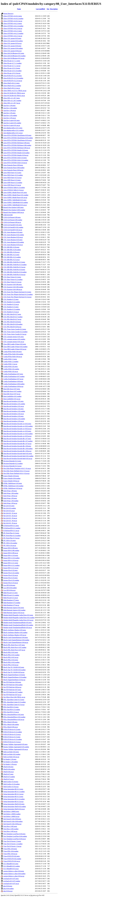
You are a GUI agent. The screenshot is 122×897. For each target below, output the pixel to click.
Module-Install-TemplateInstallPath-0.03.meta (17, 622)
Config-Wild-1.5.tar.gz (10, 364)
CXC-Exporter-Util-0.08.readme (13, 287)
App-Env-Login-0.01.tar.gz (11, 125)
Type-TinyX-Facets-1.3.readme (12, 844)
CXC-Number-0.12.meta (10, 299)
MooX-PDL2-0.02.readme (11, 662)
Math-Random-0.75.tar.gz (11, 605)
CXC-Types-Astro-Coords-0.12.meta (14, 329)
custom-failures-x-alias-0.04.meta (13, 871)
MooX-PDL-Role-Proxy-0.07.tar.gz (14, 650)
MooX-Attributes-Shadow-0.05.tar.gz (14, 635)
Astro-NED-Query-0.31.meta (12, 172)
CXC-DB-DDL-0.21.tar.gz (11, 259)
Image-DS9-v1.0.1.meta (10, 563)
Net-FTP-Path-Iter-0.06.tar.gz (12, 687)
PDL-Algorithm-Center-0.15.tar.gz (13, 704)
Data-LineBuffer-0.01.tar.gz (11, 399)
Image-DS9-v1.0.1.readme (11, 565)
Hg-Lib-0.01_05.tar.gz (10, 523)
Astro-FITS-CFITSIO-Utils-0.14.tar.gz (15, 162)
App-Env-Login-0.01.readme (12, 123)
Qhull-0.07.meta (8, 774)
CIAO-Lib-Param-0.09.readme (12, 220)
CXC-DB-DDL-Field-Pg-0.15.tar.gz (14, 267)
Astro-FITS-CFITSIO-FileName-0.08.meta (16, 143)
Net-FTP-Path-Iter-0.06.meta (12, 682)
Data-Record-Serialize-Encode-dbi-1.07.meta (17, 438)
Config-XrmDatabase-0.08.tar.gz (13, 386)
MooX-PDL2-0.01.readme (11, 655)
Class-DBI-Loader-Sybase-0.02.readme (15, 346)
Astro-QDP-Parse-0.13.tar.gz (12, 185)
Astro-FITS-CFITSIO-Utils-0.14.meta (15, 158)
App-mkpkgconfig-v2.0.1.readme (13, 130)
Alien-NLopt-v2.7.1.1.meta (11, 61)
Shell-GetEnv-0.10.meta (10, 781)
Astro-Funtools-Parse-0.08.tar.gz (13, 170)
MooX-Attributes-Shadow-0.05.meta (14, 630)
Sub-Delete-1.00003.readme (11, 814)
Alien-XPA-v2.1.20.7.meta (11, 98)
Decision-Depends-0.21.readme (13, 463)
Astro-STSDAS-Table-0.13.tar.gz (13, 190)
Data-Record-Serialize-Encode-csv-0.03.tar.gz (17, 436)
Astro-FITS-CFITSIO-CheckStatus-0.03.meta (17, 135)
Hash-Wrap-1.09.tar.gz (10, 503)
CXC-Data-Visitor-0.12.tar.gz (12, 282)
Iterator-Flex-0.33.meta (10, 578)
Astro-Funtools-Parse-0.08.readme (13, 167)
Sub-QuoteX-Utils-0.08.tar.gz (12, 824)
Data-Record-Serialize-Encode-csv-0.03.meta (17, 431)
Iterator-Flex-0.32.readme (11, 573)
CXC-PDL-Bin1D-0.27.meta (12, 314)
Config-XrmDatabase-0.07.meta (13, 374)
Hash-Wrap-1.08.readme (10, 493)
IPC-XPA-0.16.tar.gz (9, 545)
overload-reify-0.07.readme (11, 881)
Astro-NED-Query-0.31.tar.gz (12, 177)
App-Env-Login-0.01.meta (11, 120)
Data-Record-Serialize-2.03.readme (14, 419)
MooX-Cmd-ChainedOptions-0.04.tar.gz (15, 642)
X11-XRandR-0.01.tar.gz (11, 868)
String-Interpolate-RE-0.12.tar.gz (13, 801)
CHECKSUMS (8, 215)
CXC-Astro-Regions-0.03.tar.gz (13, 245)
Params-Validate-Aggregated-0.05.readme (16, 747)
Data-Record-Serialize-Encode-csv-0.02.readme (18, 426)
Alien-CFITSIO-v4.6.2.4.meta (12, 23)
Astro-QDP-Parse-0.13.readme (12, 182)
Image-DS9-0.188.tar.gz (10, 553)
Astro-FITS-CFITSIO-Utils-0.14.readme (15, 160)
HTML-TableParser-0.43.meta (12, 483)
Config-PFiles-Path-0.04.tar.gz (12, 356)
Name (19, 9)
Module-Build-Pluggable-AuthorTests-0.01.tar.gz (18, 620)
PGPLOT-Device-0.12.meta (11, 729)
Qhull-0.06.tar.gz (8, 772)
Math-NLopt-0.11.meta (10, 593)
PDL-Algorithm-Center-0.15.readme (14, 702)
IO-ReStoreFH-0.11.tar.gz (11, 530)
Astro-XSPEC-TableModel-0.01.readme (15, 202)
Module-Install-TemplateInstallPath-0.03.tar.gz (17, 627)
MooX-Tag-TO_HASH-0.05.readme (14, 670)
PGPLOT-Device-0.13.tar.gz (12, 742)
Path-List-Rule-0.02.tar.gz (11, 757)
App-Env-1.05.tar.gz (9, 118)
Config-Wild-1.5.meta (10, 359)
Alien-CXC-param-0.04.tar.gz (12, 51)
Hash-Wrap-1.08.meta (10, 491)
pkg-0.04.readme (8, 888)
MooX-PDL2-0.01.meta (10, 652)
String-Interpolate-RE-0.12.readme (14, 799)
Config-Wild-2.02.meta (10, 366)
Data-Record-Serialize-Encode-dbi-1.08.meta (17, 446)
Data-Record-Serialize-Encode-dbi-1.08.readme (18, 448)
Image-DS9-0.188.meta (10, 548)
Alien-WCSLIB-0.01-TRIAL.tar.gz (14, 93)
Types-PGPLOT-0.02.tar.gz (11, 861)
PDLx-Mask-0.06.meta (10, 722)
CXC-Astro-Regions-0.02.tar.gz (13, 237)
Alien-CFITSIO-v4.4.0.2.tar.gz (12, 21)
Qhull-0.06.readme (9, 769)
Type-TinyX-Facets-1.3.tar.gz (12, 846)
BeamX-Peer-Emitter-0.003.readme (14, 210)
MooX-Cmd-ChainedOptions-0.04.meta (15, 637)
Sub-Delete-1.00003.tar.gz (11, 816)
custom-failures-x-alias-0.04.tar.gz (13, 876)
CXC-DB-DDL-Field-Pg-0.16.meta (14, 269)
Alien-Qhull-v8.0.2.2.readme (12, 85)
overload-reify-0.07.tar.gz (11, 883)
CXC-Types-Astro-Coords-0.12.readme (15, 332)
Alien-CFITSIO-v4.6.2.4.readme (13, 26)
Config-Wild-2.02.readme (11, 369)
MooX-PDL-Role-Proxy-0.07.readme (14, 647)
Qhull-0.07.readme (9, 776)
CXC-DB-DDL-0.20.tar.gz (11, 252)
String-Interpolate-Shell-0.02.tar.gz (14, 809)
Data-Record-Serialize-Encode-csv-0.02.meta (17, 424)
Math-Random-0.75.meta (11, 600)
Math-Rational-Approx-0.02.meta (13, 607)
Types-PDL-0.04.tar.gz (10, 854)
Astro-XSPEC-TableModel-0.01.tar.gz (15, 205)
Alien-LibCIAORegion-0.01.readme (14, 56)
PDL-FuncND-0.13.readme (11, 709)
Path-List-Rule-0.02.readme (11, 754)
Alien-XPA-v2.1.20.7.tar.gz (11, 103)
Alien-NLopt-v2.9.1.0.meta (11, 68)
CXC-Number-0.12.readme (11, 302)
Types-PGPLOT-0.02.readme (12, 859)
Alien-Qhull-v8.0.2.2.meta (11, 83)
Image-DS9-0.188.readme (11, 550)
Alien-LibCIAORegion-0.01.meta (13, 53)
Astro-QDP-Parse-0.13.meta (12, 180)
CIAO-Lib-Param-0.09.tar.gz (12, 222)
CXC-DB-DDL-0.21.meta (11, 254)
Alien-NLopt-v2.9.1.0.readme (12, 71)
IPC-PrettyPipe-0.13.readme (12, 535)
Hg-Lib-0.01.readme (9, 508)
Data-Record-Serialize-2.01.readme (14, 404)
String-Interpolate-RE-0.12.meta (13, 796)
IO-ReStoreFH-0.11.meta (11, 525)
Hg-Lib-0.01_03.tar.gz (10, 518)
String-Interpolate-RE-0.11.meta (13, 789)
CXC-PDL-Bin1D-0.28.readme (12, 324)
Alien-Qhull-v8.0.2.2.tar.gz (11, 88)
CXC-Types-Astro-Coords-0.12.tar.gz (14, 334)
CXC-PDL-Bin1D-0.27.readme (12, 317)
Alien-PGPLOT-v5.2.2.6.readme (13, 78)
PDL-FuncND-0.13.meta (10, 707)
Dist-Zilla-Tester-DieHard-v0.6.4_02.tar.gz (16, 473)
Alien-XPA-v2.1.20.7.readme (12, 100)
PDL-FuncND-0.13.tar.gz (11, 712)
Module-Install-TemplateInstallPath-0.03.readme (18, 625)
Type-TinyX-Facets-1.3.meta (12, 841)
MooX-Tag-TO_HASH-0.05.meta (13, 667)
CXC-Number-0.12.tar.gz (11, 304)
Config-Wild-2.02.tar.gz (10, 371)
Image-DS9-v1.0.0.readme (11, 558)
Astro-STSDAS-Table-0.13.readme (14, 187)
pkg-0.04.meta (7, 886)
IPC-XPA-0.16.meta (9, 540)
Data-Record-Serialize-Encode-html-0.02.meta (17, 453)
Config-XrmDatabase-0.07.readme (13, 376)
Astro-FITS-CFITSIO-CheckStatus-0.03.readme (18, 138)
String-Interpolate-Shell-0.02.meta (13, 804)
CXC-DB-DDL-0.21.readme (12, 257)
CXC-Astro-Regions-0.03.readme (13, 242)
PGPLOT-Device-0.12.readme (12, 732)
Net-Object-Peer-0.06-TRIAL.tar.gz (14, 697)
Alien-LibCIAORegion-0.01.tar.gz (13, 58)
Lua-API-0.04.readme (10, 588)
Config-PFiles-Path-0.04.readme (13, 354)
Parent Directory (8, 13)
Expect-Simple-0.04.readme (11, 478)
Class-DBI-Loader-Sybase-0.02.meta (14, 344)
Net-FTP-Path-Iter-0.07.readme (12, 692)
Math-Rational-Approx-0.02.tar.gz (13, 612)
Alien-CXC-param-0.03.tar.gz (12, 43)
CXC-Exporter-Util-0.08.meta (12, 284)
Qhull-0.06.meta (8, 767)
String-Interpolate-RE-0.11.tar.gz (13, 794)
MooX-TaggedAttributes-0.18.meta (14, 675)
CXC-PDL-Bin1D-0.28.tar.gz (12, 327)
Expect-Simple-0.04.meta (11, 476)
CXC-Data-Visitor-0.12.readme (12, 279)
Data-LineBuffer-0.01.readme (12, 396)
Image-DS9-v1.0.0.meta (10, 555)
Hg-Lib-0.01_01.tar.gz (10, 513)
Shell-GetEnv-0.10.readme (11, 784)
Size (48, 9)
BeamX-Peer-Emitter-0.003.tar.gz (13, 212)
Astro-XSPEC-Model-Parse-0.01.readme (15, 195)
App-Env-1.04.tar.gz (9, 110)
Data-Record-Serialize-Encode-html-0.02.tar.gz (17, 458)
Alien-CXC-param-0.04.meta (12, 46)
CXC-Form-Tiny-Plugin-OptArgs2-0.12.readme (18, 294)
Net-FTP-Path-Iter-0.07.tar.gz (12, 694)
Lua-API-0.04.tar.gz (9, 590)
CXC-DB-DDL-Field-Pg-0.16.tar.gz (14, 274)
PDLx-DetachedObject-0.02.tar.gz (13, 719)
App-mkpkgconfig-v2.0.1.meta (12, 128)
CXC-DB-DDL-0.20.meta (11, 247)
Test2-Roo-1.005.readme (10, 829)
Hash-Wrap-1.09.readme (10, 501)
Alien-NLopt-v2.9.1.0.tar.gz (11, 73)
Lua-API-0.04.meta (9, 585)
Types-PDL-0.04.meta (10, 849)
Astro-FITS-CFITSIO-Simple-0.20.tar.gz (15, 155)
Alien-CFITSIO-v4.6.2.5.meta (12, 31)
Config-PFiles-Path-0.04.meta (12, 351)
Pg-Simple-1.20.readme (10, 762)
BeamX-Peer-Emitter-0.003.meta (13, 207)
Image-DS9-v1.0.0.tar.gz (10, 560)
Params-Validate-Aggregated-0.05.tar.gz (15, 749)
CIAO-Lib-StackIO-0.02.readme (13, 227)
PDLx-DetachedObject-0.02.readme (14, 717)
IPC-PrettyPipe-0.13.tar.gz (11, 538)
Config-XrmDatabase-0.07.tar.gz (13, 379)
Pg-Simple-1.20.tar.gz (10, 764)
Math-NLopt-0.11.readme (11, 595)
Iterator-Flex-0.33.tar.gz (10, 583)
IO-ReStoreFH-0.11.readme (11, 528)
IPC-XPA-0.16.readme (10, 543)
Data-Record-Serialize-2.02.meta (13, 409)
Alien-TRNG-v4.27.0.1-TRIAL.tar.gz (14, 90)
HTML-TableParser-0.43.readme (13, 486)
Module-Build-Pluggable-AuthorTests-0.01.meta (18, 615)
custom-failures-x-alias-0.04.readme (14, 873)
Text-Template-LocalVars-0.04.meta (14, 834)
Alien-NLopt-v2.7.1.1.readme (12, 63)
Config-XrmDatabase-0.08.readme (13, 384)
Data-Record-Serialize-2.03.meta (13, 416)
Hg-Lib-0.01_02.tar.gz (10, 515)
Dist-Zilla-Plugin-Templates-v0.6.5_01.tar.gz (17, 468)
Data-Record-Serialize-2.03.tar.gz (13, 421)
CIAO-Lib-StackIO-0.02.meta (12, 225)
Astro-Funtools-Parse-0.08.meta (13, 165)
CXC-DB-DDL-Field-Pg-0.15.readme (15, 264)
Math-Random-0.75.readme (11, 602)
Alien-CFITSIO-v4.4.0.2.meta (12, 16)
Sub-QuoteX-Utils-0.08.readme (13, 821)
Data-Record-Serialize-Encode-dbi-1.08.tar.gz (17, 451)
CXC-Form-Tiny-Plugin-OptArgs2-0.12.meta (17, 292)
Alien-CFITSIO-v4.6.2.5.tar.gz (12, 36)
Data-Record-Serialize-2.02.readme (14, 411)
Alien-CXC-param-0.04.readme (13, 48)
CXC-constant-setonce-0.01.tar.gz (13, 341)
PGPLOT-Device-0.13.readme (12, 739)
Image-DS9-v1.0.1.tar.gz (10, 568)
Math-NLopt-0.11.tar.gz (10, 598)
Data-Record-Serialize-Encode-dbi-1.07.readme (18, 441)
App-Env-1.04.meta (9, 105)
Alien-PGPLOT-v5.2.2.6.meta (12, 75)
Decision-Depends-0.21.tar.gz (12, 466)
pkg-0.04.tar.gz (7, 891)
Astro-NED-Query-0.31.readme (13, 175)
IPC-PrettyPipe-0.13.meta (11, 533)
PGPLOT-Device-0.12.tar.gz (12, 734)
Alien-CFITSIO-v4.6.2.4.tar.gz (12, 28)
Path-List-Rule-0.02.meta (11, 752)
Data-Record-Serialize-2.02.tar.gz (13, 414)
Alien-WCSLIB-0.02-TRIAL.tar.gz (14, 95)
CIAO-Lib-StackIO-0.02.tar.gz (12, 230)
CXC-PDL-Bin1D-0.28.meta (12, 322)
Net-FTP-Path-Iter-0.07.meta (12, 689)
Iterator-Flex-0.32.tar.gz (10, 575)
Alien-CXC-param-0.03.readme (13, 41)
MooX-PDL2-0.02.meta (10, 660)
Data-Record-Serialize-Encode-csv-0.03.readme (18, 433)
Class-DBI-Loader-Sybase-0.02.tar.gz (14, 349)
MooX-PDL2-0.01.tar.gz (10, 657)
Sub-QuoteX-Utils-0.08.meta (12, 819)
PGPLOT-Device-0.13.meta (11, 737)
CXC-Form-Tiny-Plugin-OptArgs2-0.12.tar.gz (17, 297)
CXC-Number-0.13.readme (11, 309)
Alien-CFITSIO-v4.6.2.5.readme (13, 33)
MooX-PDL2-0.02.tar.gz (10, 665)
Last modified (40, 9)
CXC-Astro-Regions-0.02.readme (13, 235)
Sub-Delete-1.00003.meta (11, 811)
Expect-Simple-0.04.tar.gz (11, 481)
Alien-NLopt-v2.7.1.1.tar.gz (11, 66)
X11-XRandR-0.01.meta (10, 863)
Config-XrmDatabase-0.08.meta (13, 381)
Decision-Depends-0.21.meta (12, 461)
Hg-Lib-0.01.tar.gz (9, 511)
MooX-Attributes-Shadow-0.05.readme (15, 632)
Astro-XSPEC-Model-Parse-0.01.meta (15, 192)
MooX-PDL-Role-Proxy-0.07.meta (14, 645)
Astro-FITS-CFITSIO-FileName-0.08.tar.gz (16, 148)
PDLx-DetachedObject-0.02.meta (13, 714)
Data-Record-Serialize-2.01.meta (13, 401)
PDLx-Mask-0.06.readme (11, 724)
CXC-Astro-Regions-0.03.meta (12, 240)
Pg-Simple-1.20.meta (9, 759)
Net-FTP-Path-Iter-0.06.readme (12, 685)
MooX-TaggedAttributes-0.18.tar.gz (14, 680)
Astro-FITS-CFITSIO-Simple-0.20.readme (16, 153)
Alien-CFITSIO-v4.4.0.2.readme (13, 18)
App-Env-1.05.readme (10, 115)
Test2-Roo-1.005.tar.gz (10, 831)
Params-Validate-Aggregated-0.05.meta (15, 744)
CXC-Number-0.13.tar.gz (11, 312)
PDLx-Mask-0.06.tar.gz (10, 727)
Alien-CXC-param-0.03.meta (12, 38)
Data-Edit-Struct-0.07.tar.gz (11, 394)
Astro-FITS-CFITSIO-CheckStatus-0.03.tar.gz (17, 140)
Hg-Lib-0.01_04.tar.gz (10, 520)
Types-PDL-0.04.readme (10, 851)
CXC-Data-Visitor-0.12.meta (12, 277)
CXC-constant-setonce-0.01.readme (14, 339)
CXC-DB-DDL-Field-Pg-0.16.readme (15, 272)
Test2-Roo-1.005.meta (10, 826)
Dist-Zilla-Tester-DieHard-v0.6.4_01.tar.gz (16, 471)
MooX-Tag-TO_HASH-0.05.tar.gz (13, 672)
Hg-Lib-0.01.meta (8, 506)
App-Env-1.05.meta (9, 113)
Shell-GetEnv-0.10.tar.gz (11, 786)
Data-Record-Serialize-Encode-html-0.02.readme (18, 456)
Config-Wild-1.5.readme (10, 361)
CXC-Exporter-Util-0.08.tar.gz (12, 289)
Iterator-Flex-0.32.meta (10, 570)
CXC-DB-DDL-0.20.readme (12, 249)
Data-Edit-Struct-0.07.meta (11, 389)
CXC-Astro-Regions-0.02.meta (12, 232)
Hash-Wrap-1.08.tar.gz (10, 496)
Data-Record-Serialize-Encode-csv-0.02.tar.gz (17, 428)
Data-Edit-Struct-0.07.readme (12, 391)
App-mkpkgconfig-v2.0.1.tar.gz (13, 133)
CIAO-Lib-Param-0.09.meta (12, 217)
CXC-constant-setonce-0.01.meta (13, 336)
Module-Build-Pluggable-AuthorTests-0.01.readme (19, 617)
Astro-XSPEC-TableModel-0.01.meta (14, 200)
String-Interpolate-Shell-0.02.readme (14, 806)
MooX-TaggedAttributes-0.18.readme (14, 677)
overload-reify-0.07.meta (11, 878)
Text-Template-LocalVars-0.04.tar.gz (14, 839)
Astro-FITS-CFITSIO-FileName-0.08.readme (17, 145)
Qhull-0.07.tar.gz (8, 779)
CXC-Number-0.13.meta (10, 307)
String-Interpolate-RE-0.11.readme (14, 791)
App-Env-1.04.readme (10, 108)
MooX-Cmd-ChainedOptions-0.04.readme (16, 640)
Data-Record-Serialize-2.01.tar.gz (13, 406)
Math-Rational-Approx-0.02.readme (14, 610)
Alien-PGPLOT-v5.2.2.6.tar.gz (12, 80)
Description (54, 9)
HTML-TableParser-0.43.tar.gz (12, 488)
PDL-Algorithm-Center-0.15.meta (13, 699)
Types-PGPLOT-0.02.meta (11, 856)
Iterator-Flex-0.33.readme (11, 580)
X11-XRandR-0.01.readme (11, 866)
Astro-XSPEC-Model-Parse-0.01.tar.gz (15, 197)
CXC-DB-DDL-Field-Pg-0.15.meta (14, 262)
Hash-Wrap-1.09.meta (10, 498)
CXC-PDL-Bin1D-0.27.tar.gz (12, 319)
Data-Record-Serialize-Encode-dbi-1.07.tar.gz (17, 443)
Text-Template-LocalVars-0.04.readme (15, 836)
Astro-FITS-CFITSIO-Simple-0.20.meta (15, 150)
